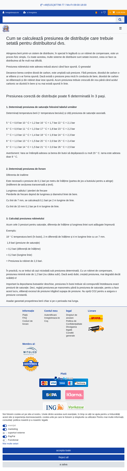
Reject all (63, 457)
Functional (13, 440)
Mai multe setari (10, 443)
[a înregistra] (30, 12)
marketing (13, 429)
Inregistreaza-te (52, 318)
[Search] (120, 19)
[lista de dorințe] (103, 12)
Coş (46, 321)
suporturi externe (16, 432)
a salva (63, 464)
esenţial (12, 425)
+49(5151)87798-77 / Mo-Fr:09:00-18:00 (63, 4)
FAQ (24, 318)
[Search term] (59, 19)
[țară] (96, 12)
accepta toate (63, 450)
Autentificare (50, 315)
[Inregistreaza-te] (11, 12)
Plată (25, 315)
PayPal (11, 436)
